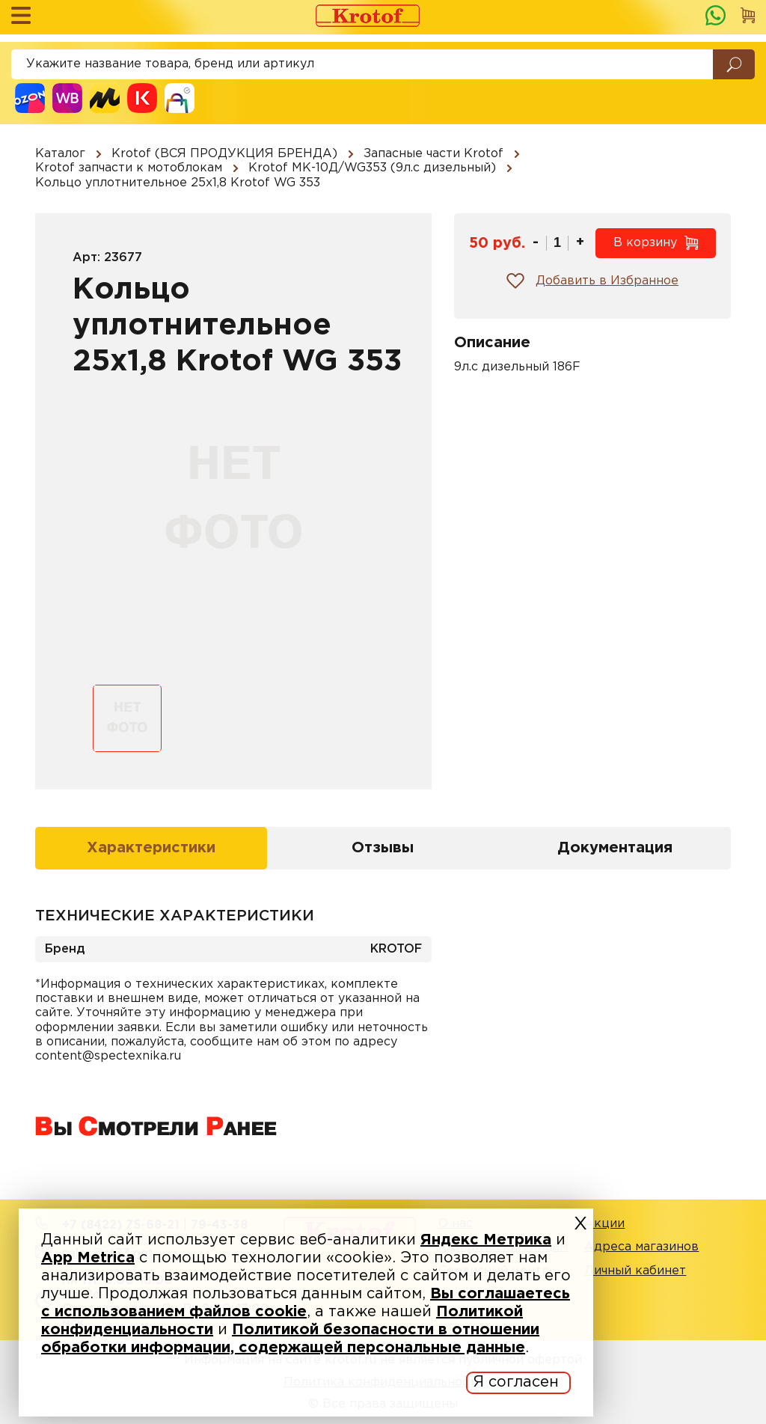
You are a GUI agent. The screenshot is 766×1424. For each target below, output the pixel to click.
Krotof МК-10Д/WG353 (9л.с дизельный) (372, 168)
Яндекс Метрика (485, 1240)
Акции (604, 1223)
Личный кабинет (635, 1271)
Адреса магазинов (641, 1247)
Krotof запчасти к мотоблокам (128, 168)
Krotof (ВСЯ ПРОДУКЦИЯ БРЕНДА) (224, 153)
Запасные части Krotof (433, 153)
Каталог (60, 153)
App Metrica (88, 1258)
